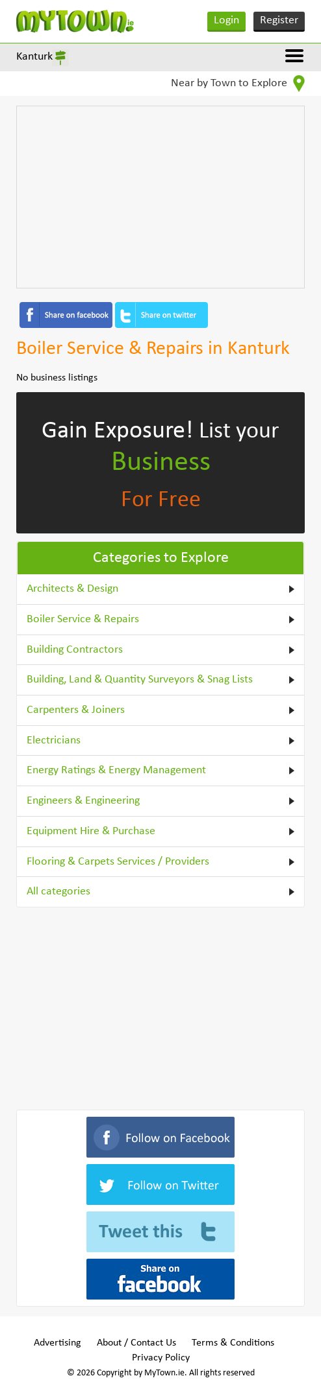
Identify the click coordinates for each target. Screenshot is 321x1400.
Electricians (54, 740)
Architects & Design (72, 589)
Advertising (57, 1343)
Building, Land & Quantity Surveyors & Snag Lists (140, 679)
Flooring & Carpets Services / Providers (118, 862)
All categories (58, 891)
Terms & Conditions (233, 1343)
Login (226, 20)
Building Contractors (75, 650)
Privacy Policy (161, 1358)
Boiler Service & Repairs (83, 619)
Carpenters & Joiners (76, 710)
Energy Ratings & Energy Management (116, 770)
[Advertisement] (161, 197)
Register (279, 20)
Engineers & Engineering (83, 801)
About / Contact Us (136, 1343)
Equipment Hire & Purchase (91, 831)
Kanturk (34, 57)
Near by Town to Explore (238, 83)
